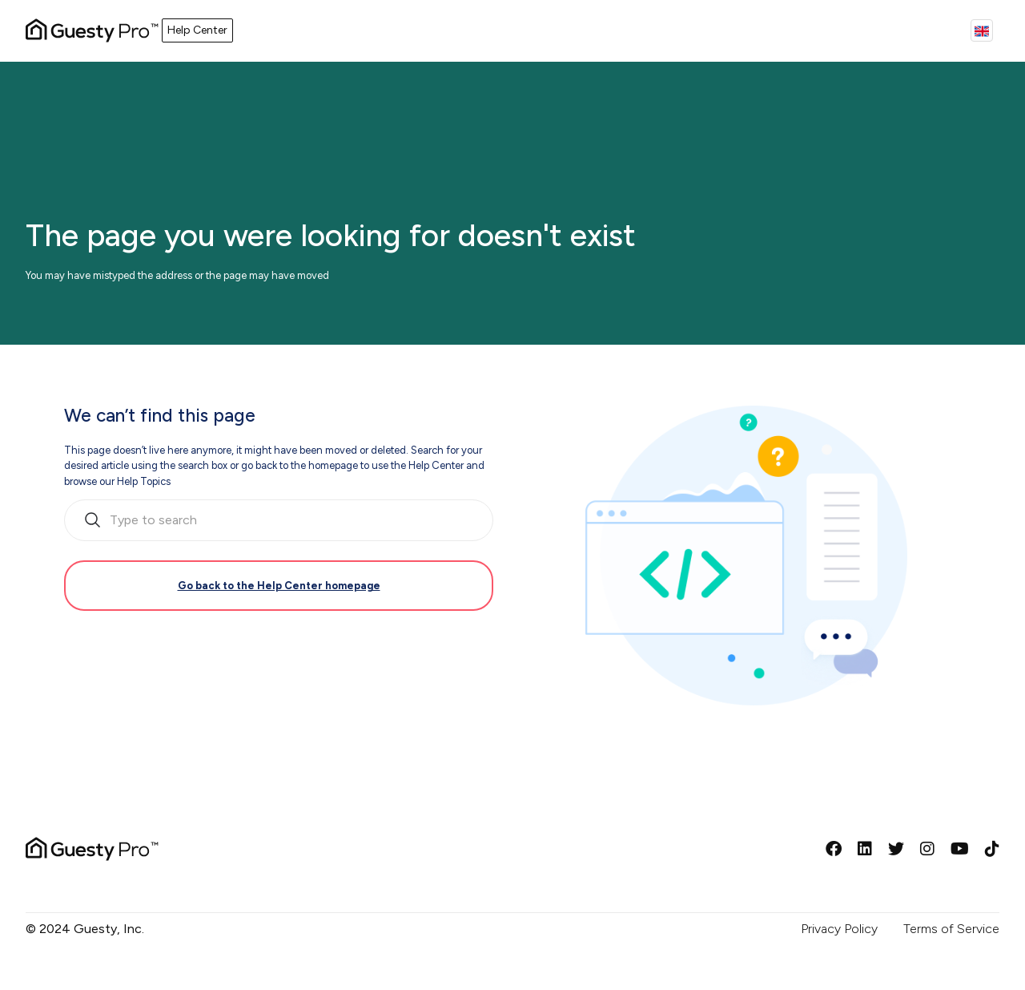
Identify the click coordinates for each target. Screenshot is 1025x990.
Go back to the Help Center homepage (279, 586)
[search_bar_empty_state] (278, 520)
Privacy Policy (839, 928)
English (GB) (982, 30)
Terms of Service (951, 928)
